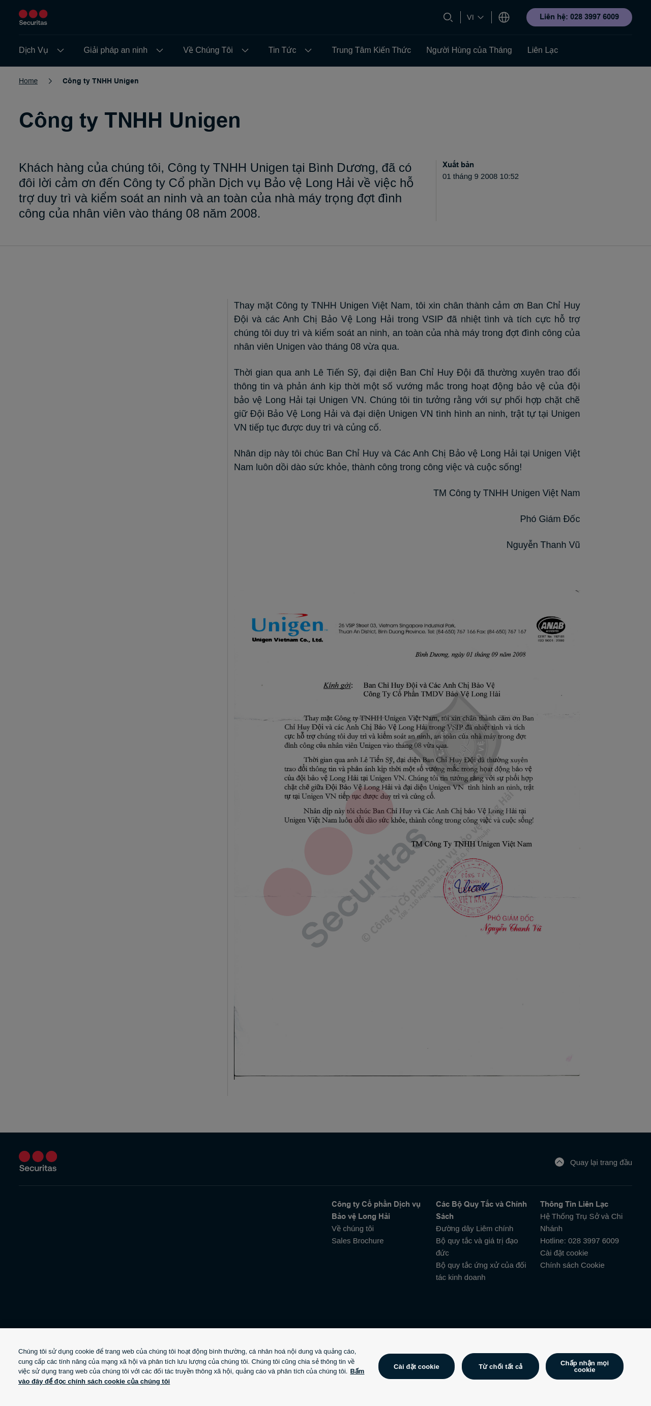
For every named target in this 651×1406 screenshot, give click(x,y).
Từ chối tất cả (500, 1366)
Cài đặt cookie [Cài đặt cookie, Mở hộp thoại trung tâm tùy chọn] (416, 1366)
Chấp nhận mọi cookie (584, 1366)
